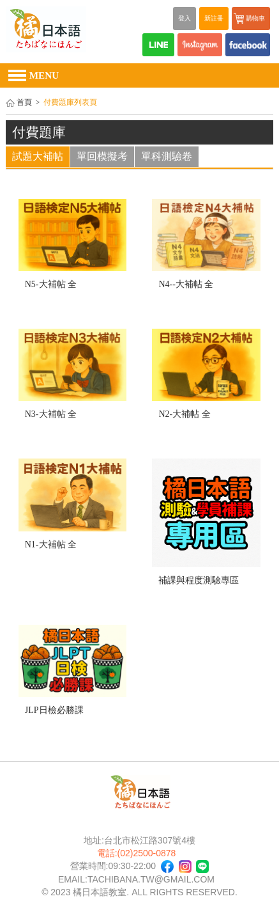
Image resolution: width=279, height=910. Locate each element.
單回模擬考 (102, 156)
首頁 (24, 102)
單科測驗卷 (166, 156)
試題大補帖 (37, 156)
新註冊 (213, 18)
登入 (184, 18)
